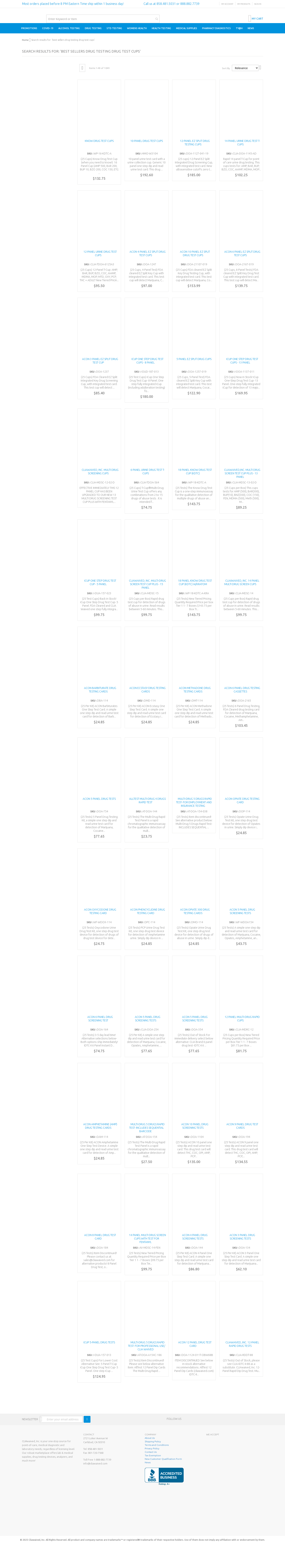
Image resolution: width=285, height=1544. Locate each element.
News (148, 1462)
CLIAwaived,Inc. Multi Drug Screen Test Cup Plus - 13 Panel (242, 473)
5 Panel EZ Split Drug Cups (193, 359)
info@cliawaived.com (95, 1463)
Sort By (226, 68)
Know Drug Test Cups (99, 140)
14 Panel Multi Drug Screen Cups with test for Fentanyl (147, 1238)
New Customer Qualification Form (163, 1459)
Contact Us (151, 1452)
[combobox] (103, 19)
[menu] (142, 28)
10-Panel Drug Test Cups (146, 140)
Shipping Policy (153, 1441)
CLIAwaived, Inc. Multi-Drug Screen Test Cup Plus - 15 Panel (147, 584)
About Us (150, 1438)
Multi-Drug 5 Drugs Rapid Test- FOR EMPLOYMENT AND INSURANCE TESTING (194, 802)
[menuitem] (29, 28)
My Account (227, 4)
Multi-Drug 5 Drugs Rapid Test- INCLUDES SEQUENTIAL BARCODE (147, 1128)
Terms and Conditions (157, 1445)
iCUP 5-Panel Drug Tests (99, 1342)
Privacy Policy (152, 1448)
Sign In (257, 4)
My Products (243, 4)
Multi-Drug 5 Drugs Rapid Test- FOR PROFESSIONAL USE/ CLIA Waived (146, 1346)
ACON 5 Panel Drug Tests (99, 798)
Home (25, 40)
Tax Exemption (153, 1455)
